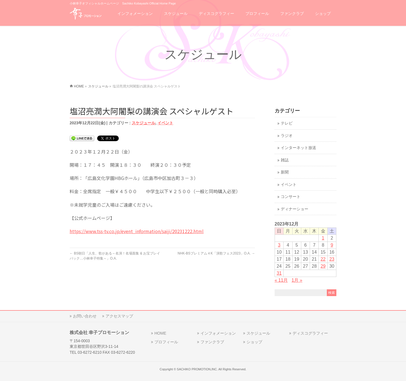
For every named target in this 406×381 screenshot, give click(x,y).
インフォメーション (218, 333)
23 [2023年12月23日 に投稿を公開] (331, 259)
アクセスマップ (119, 316)
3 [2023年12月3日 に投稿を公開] (279, 245)
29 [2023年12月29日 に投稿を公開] (323, 266)
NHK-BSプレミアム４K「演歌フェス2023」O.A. (216, 253)
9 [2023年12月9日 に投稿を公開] (331, 245)
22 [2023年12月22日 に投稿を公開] (323, 259)
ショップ (254, 342)
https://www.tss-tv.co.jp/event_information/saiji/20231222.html (137, 231)
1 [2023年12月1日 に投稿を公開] (323, 238)
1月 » (297, 280)
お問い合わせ (85, 316)
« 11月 (281, 280)
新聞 (285, 172)
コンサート (290, 197)
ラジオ (287, 136)
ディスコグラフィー (310, 333)
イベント (165, 123)
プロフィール (166, 342)
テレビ (287, 123)
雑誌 (285, 160)
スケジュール (143, 123)
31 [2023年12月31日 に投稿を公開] (279, 273)
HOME (160, 333)
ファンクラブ (212, 342)
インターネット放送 (298, 148)
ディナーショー (294, 209)
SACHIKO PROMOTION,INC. (197, 369)
